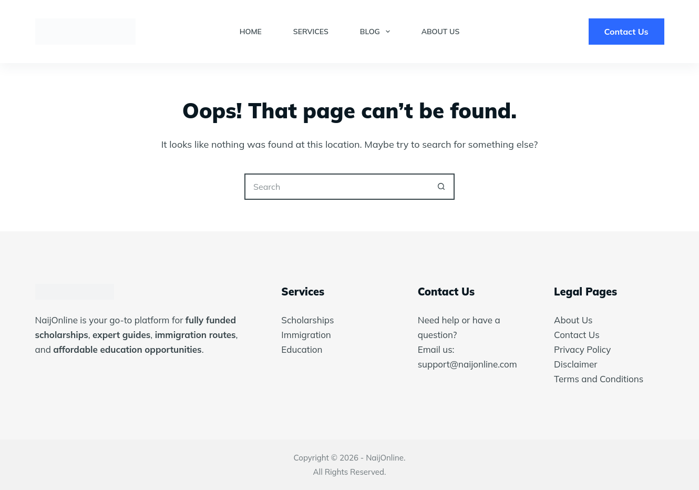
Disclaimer (575, 364)
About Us (441, 31)
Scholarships (307, 319)
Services (310, 31)
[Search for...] (336, 186)
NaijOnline (385, 458)
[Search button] (441, 186)
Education (301, 349)
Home (251, 31)
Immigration (306, 334)
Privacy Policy (582, 349)
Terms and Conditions (598, 378)
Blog (377, 31)
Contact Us (626, 31)
